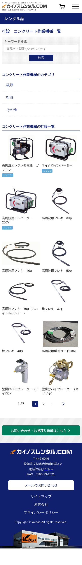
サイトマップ (41, 498)
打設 (9, 97)
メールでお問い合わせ (41, 487)
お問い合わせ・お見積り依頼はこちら (38, 433)
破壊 (9, 85)
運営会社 (41, 506)
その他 (11, 110)
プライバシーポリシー (41, 514)
